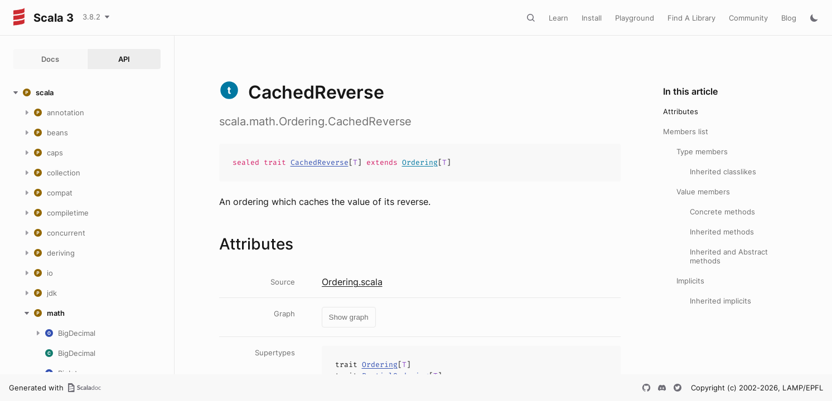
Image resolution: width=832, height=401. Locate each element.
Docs (50, 59)
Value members (703, 191)
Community (748, 17)
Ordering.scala (352, 281)
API (124, 59)
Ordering (420, 162)
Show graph (349, 317)
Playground (634, 17)
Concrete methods (722, 211)
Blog (788, 17)
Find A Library (691, 17)
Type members (702, 151)
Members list (685, 131)
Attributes (680, 111)
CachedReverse (320, 162)
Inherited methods (722, 231)
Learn (558, 17)
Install (592, 17)
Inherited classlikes (723, 171)
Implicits (690, 280)
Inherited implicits (720, 300)
